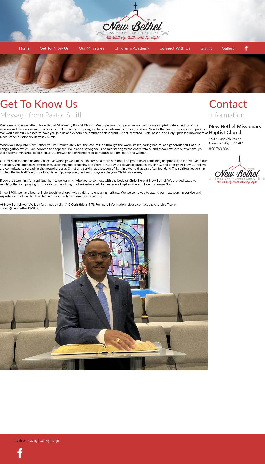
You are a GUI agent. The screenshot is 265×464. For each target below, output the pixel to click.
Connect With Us (174, 48)
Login (56, 440)
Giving (206, 48)
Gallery (228, 48)
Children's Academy (132, 48)
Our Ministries (91, 48)
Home (24, 48)
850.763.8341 (220, 149)
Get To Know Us (54, 48)
